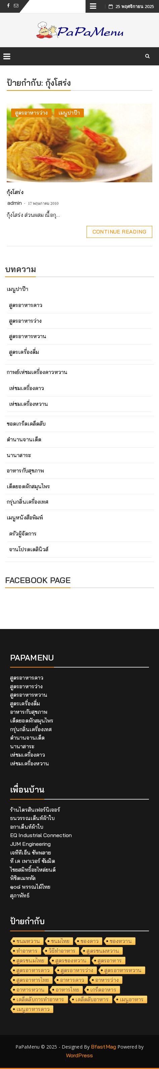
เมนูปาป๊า (69, 112)
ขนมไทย (60, 941)
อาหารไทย (67, 989)
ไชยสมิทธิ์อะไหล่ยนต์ (33, 869)
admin (14, 202)
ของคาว (90, 941)
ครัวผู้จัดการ (23, 533)
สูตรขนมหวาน (103, 950)
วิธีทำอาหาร (62, 950)
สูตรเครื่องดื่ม (24, 352)
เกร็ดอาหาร (103, 989)
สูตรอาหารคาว (25, 305)
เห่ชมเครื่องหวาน (28, 403)
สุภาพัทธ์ (20, 895)
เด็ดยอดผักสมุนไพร (28, 486)
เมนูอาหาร (132, 999)
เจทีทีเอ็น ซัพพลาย (30, 852)
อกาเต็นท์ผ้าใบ (26, 826)
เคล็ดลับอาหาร (92, 999)
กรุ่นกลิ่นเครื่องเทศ (27, 501)
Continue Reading (119, 231)
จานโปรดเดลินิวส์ (28, 549)
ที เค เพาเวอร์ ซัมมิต (32, 861)
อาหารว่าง (107, 980)
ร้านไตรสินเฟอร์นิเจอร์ (35, 809)
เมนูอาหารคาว (33, 1009)
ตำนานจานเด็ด (24, 439)
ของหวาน (121, 941)
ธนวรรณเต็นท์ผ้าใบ (32, 818)
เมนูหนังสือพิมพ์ (25, 517)
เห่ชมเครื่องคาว (26, 388)
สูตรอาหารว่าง (31, 112)
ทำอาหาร (27, 950)
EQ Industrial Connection (41, 835)
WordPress (79, 1055)
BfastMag (103, 1046)
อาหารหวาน (30, 989)
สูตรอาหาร (110, 960)
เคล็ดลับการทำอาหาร (40, 999)
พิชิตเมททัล (23, 878)
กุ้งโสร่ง (15, 192)
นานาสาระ (19, 455)
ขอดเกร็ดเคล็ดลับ (26, 423)
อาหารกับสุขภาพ (25, 470)
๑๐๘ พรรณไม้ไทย (30, 886)
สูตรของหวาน (71, 960)
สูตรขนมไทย (30, 960)
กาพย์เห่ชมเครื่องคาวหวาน (37, 372)
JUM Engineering (30, 843)
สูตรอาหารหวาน (27, 336)
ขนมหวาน (28, 941)
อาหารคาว (72, 980)
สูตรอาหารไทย (32, 980)
